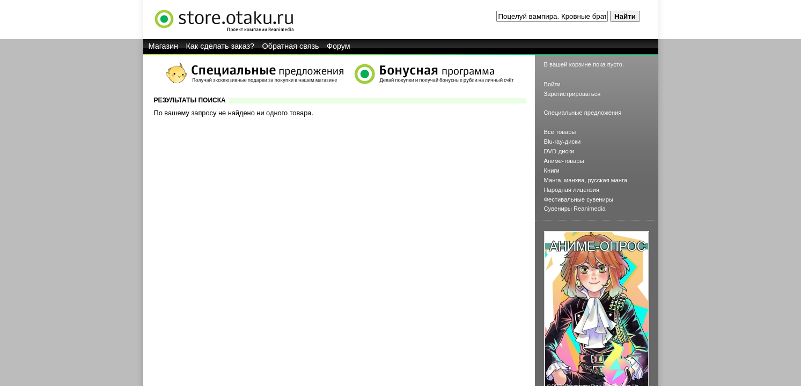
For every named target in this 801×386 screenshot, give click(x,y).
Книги (552, 170)
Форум (338, 46)
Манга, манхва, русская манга (586, 180)
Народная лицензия (572, 190)
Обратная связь (290, 46)
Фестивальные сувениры (579, 199)
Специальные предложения (583, 112)
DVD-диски (559, 151)
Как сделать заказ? (220, 46)
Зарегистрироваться (572, 94)
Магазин (164, 46)
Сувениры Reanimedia (575, 208)
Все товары (560, 132)
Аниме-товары (564, 161)
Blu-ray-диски (562, 141)
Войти (552, 84)
